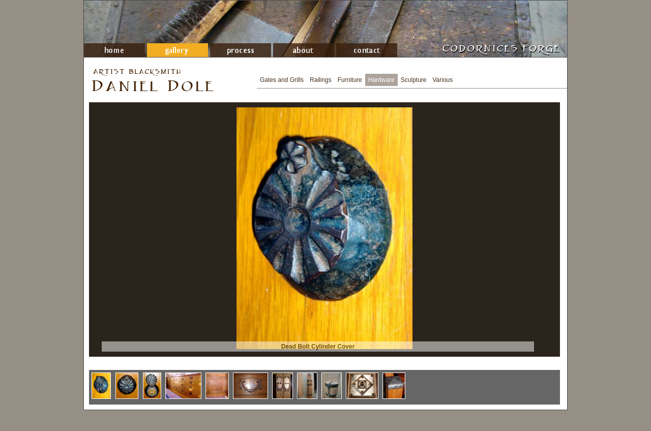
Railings (321, 79)
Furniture (350, 79)
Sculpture (414, 79)
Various (443, 79)
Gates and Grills (282, 79)
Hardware (381, 79)
